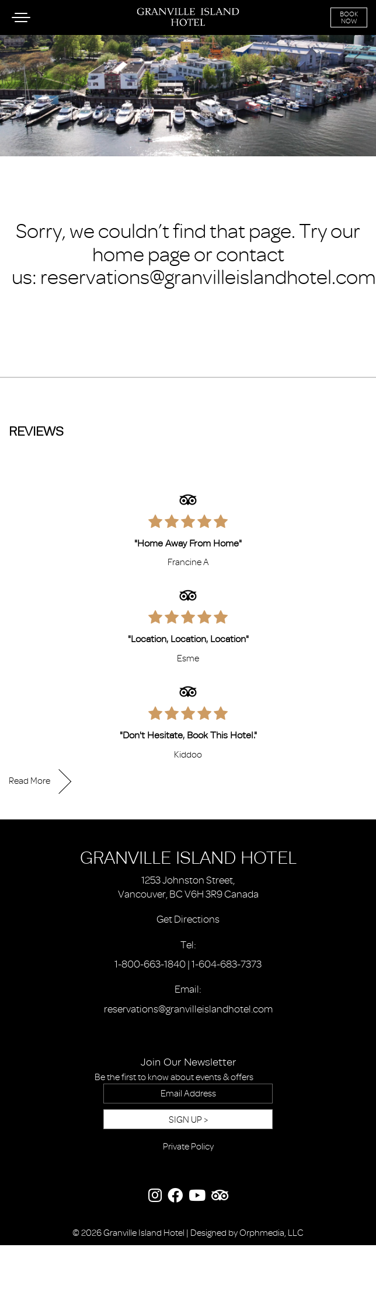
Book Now (349, 17)
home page (141, 254)
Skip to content (41, 53)
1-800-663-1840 (150, 964)
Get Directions (188, 919)
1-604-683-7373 (227, 964)
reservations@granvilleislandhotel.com (208, 277)
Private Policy (188, 1146)
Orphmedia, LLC (271, 1233)
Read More (29, 781)
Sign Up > (188, 1120)
